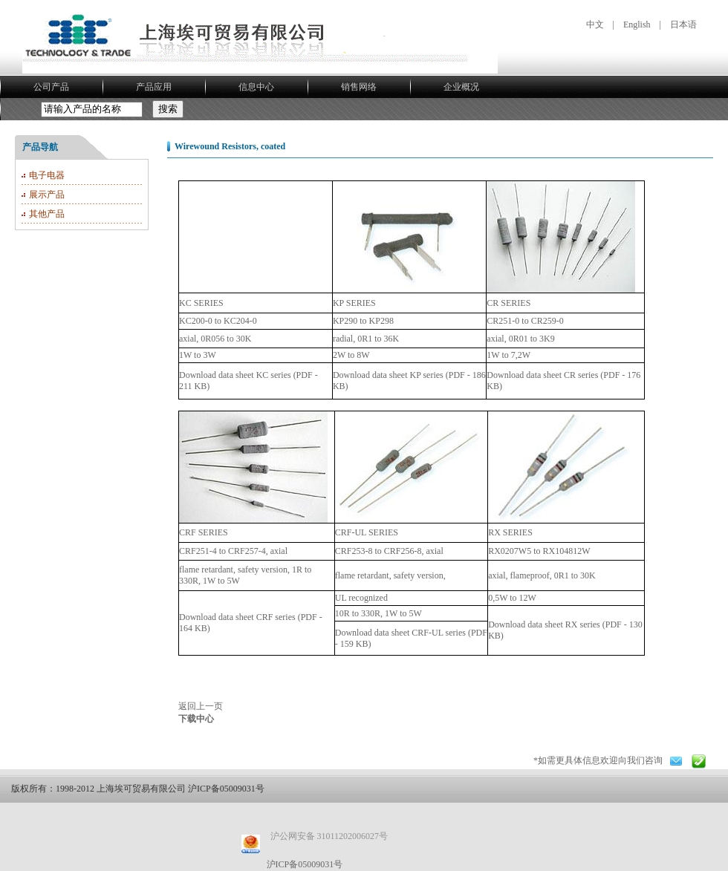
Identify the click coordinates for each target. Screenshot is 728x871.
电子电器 (47, 175)
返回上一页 (200, 706)
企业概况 (461, 87)
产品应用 (154, 87)
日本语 (683, 24)
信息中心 (256, 87)
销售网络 (359, 87)
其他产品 (47, 214)
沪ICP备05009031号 (305, 864)
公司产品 (51, 87)
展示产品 (47, 194)
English (637, 24)
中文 (595, 24)
